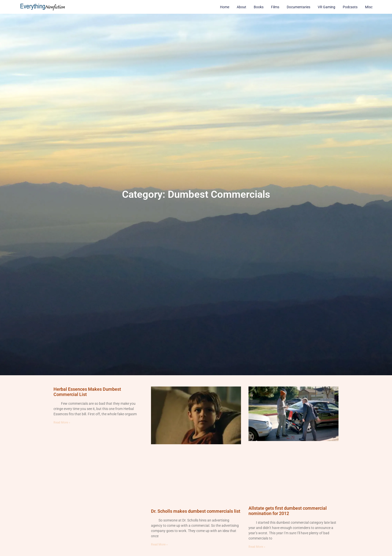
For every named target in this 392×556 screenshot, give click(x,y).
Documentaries (298, 7)
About (241, 7)
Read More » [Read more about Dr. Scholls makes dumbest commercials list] (159, 544)
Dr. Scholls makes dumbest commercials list (195, 511)
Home (224, 7)
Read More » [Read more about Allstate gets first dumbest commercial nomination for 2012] (256, 546)
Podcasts (350, 7)
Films (275, 7)
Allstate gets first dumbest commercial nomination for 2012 (287, 511)
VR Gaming (326, 7)
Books (259, 7)
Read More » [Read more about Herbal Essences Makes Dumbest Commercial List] (62, 422)
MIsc (368, 7)
